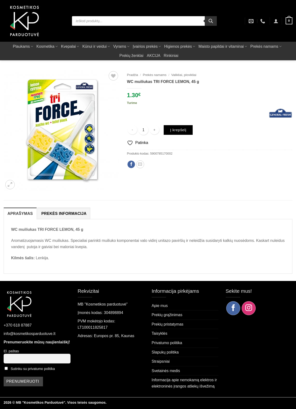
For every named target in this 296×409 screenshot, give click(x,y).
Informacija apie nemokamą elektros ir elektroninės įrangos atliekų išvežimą (184, 383)
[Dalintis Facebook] (131, 164)
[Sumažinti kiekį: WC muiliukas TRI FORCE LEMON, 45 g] (132, 130)
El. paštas (11, 351)
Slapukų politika (165, 352)
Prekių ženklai (131, 56)
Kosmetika (47, 46)
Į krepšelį (178, 130)
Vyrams (121, 46)
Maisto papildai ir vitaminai (222, 46)
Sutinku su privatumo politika (33, 369)
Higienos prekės (179, 46)
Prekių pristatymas (167, 324)
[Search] (211, 21)
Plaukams (23, 46)
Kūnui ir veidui (96, 46)
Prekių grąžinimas (167, 315)
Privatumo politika (167, 343)
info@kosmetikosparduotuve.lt (30, 334)
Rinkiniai (171, 56)
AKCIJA (153, 56)
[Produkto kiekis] (143, 130)
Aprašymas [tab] (20, 213)
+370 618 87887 (18, 325)
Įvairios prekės (147, 46)
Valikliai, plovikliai (183, 75)
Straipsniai (161, 361)
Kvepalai (70, 46)
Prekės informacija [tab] (63, 213)
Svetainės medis (166, 371)
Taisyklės (159, 333)
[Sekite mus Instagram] (249, 308)
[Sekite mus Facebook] (233, 308)
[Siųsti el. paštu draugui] (140, 164)
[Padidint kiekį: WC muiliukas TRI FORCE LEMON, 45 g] (154, 130)
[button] (276, 21)
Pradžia (132, 75)
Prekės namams (266, 46)
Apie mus (160, 306)
